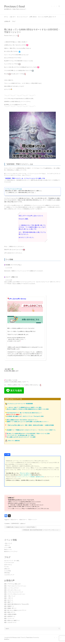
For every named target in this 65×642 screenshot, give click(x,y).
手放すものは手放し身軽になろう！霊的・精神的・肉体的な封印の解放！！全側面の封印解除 (31, 425)
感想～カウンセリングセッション (12, 590)
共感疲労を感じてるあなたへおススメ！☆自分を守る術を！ (20, 527)
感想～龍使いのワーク (9, 612)
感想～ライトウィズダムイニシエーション (14, 594)
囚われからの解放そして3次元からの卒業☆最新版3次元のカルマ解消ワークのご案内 (28, 409)
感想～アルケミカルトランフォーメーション (15, 586)
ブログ (13, 21)
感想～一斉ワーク (8, 598)
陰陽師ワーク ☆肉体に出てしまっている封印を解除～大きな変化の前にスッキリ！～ (28, 421)
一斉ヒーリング (8, 543)
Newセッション (8, 549)
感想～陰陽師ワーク (9, 606)
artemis (8, 523)
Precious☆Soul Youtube (57, 6)
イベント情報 (7, 547)
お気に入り (7, 568)
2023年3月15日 (15, 523)
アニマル (6, 566)
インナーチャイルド (9, 562)
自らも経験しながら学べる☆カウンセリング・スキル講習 (21, 437)
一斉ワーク (7, 545)
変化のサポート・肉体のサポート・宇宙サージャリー (24, 519)
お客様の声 (7, 21)
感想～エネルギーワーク (10, 622)
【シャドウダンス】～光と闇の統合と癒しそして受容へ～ (21, 435)
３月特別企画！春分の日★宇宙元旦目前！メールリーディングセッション (41, 530)
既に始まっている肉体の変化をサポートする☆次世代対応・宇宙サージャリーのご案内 (28, 433)
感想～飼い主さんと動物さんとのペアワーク (15, 610)
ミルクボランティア (9, 574)
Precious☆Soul (14, 6)
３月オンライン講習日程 (13, 440)
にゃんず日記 (7, 570)
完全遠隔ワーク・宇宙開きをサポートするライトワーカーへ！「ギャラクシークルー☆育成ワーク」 (31, 430)
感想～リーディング (9, 618)
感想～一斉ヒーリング (9, 596)
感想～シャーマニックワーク (11, 588)
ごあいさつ (12, 16)
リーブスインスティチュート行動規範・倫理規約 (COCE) (30, 476)
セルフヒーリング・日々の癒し (12, 560)
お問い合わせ (33, 16)
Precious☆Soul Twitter (54, 6)
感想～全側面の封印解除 (10, 614)
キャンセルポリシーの (26, 475)
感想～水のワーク (8, 600)
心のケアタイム (8, 564)
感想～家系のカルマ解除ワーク (12, 620)
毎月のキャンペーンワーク (10, 551)
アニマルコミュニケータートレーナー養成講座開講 (20, 403)
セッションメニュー (22, 16)
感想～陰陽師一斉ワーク (10, 608)
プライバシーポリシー (25, 473)
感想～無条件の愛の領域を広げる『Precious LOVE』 (17, 604)
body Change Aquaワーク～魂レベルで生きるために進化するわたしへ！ (24, 412)
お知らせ (22, 523)
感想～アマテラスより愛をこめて (12, 584)
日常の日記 (7, 572)
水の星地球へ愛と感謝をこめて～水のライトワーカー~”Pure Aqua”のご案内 (25, 416)
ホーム (6, 16)
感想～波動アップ (8, 602)
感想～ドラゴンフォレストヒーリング (13, 592)
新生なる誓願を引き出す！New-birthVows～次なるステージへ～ (22, 420)
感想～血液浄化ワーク (9, 616)
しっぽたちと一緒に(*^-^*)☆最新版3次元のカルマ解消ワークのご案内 (24, 407)
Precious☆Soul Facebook (51, 6)
